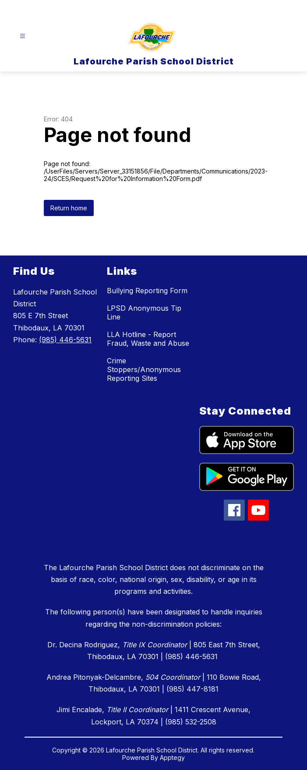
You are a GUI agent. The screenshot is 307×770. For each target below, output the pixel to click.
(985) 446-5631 (65, 339)
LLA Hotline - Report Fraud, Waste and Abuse (148, 339)
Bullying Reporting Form (147, 290)
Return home (68, 208)
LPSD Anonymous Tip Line (144, 312)
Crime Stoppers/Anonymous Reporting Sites (144, 369)
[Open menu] (23, 36)
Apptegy (172, 757)
